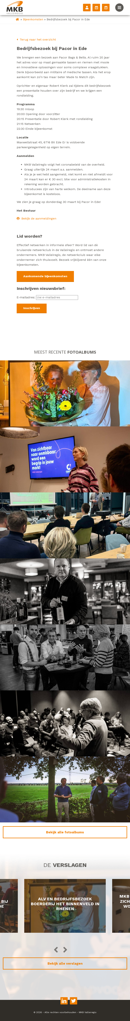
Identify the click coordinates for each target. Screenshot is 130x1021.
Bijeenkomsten (33, 19)
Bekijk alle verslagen (65, 963)
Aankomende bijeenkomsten (45, 276)
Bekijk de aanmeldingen (36, 218)
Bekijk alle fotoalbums (65, 832)
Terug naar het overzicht (36, 39)
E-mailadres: (47, 297)
